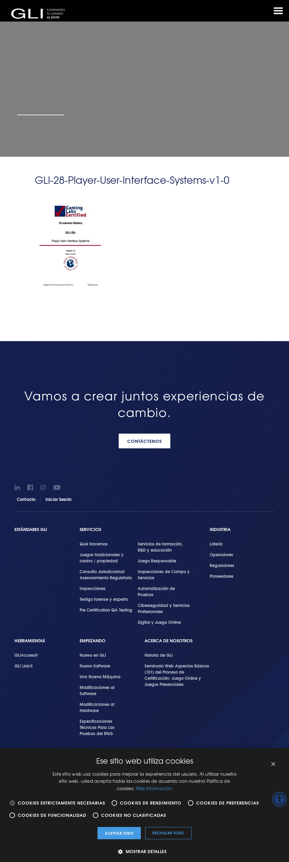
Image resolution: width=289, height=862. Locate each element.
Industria (220, 529)
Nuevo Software (95, 666)
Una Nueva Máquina (100, 676)
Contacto (26, 499)
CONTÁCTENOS (144, 441)
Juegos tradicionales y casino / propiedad (102, 557)
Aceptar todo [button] (119, 833)
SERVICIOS (90, 529)
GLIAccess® (26, 655)
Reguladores (222, 565)
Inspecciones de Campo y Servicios (164, 574)
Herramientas (29, 640)
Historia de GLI (158, 655)
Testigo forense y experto (104, 599)
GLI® (40, 13)
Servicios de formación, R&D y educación (160, 547)
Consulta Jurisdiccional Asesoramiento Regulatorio (106, 574)
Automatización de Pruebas (156, 591)
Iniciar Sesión (59, 499)
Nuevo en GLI (93, 655)
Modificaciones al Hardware (97, 707)
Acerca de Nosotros (168, 640)
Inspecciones (92, 588)
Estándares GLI (30, 529)
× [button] (273, 764)
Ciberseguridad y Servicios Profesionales (164, 608)
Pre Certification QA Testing (106, 610)
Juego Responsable (157, 560)
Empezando (92, 640)
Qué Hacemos (94, 544)
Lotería (216, 544)
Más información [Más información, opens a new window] (154, 788)
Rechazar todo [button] (168, 833)
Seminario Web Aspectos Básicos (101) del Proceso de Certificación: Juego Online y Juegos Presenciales (176, 675)
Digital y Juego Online (159, 622)
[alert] (144, 805)
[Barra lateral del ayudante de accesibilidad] (279, 799)
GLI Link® (23, 666)
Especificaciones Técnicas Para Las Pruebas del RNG (97, 727)
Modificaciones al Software (97, 690)
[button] (144, 851)
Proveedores (221, 576)
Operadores (221, 554)
